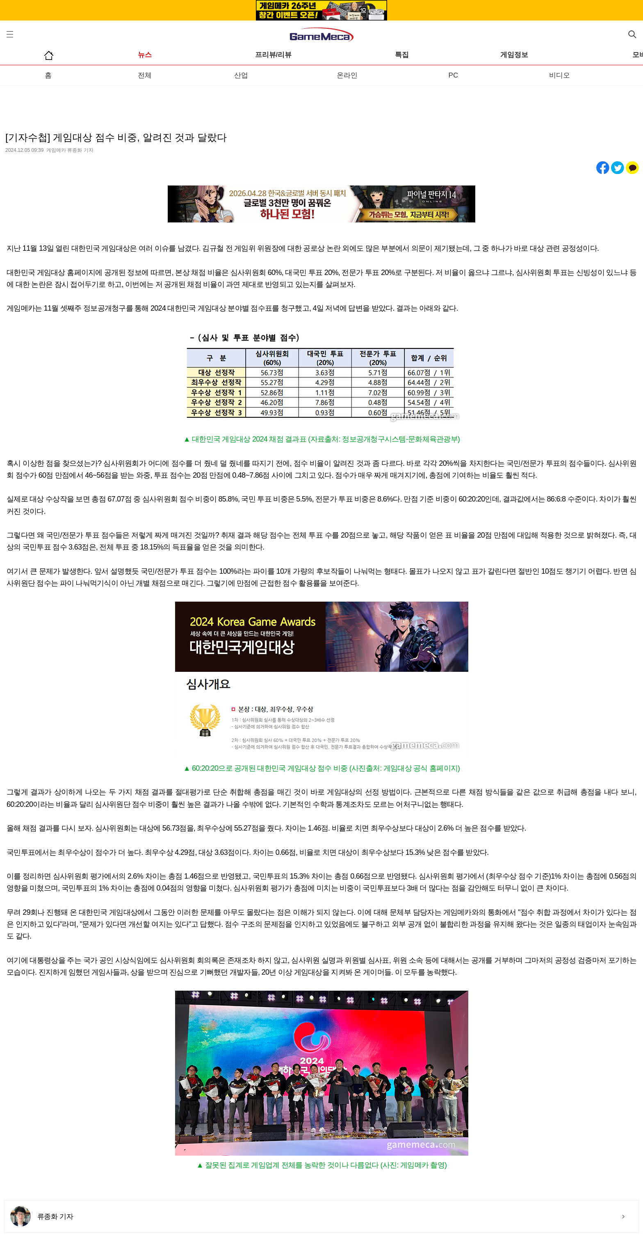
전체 (145, 75)
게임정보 (514, 55)
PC (453, 75)
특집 (402, 55)
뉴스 (145, 55)
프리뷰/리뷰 (273, 55)
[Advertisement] (321, 102)
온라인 (347, 75)
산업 (241, 75)
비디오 (559, 75)
